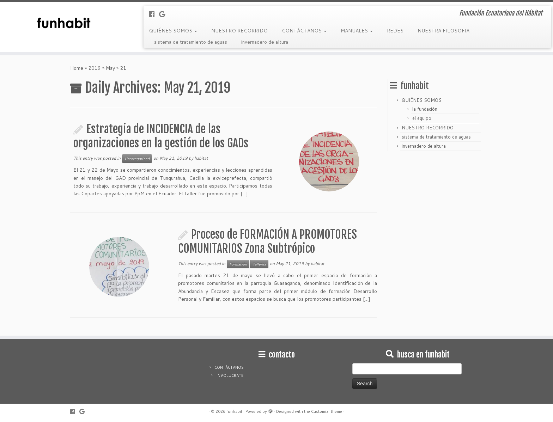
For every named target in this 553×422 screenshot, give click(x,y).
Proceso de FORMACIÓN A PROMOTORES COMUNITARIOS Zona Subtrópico (267, 241)
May (110, 68)
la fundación (424, 109)
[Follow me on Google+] (164, 14)
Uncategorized (137, 158)
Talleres (259, 264)
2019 (94, 68)
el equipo (421, 118)
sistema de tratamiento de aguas (190, 41)
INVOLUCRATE (229, 375)
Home (76, 68)
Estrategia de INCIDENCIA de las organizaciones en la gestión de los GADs (160, 136)
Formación (238, 264)
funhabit (234, 411)
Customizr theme (326, 411)
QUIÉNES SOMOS (173, 30)
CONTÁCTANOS (304, 30)
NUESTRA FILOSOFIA (443, 30)
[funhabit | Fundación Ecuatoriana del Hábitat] (64, 23)
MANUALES (357, 30)
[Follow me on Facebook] (154, 14)
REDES (395, 30)
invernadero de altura (264, 41)
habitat (201, 158)
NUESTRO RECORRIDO (239, 30)
